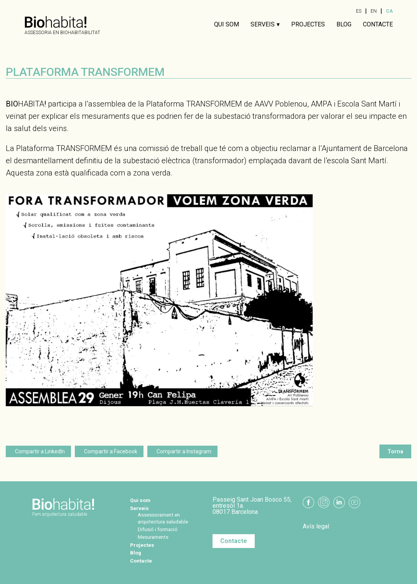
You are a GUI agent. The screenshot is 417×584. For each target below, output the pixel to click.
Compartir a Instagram (184, 451)
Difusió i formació (164, 529)
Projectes (308, 24)
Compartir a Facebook (110, 451)
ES (358, 11)
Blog (343, 24)
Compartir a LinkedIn (40, 451)
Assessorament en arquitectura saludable (170, 517)
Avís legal (316, 526)
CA (389, 11)
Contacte (378, 24)
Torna (395, 451)
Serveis (263, 24)
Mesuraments (158, 536)
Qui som (226, 24)
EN (374, 11)
